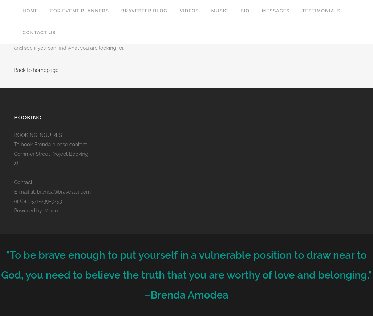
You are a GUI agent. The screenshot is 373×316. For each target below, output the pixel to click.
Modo (51, 211)
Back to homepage (36, 70)
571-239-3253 (46, 201)
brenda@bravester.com (64, 192)
